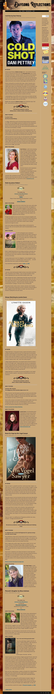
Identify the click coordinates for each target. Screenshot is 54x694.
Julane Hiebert (21, 201)
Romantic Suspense (29, 299)
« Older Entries (8, 689)
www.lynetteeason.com (25, 426)
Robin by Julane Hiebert (12, 183)
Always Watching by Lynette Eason (16, 297)
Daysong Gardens (29, 11)
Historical (19, 184)
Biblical (15, 592)
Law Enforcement (28, 17)
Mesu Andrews (21, 609)
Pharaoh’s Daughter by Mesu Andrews (17, 591)
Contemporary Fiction (21, 17)
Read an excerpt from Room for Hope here (14, 561)
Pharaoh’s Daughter (21, 605)
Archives (23, 11)
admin (7, 17)
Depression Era (19, 435)
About (34, 11)
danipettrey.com (30, 178)
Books (15, 17)
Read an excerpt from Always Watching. (13, 406)
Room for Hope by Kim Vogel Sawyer (16, 433)
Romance (22, 184)
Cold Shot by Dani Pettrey (13, 16)
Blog (20, 11)
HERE (28, 263)
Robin (21, 197)
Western (26, 184)
